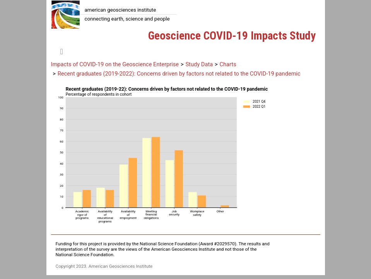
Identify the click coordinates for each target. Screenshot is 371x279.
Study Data (199, 64)
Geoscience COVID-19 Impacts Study (232, 35)
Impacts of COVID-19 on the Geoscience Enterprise (115, 64)
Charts (227, 64)
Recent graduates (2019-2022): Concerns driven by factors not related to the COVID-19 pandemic (179, 73)
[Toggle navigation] (62, 51)
